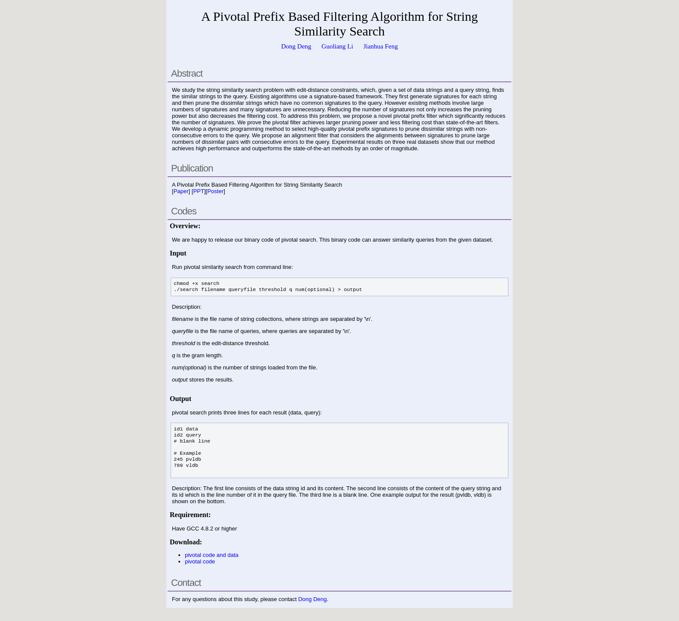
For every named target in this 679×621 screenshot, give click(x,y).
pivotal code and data (212, 555)
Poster (215, 191)
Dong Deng (296, 46)
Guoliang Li (337, 46)
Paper (181, 191)
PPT (198, 191)
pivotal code (200, 561)
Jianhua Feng (380, 46)
